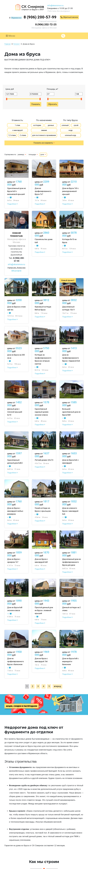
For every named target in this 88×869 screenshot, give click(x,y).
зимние (44, 130)
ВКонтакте (16, 271)
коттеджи (37, 125)
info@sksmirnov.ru (55, 5)
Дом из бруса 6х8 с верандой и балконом (70, 661)
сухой (76, 125)
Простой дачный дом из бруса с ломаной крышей (44, 610)
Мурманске (16, 18)
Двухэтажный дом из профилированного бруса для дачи (71, 562)
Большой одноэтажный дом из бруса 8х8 (71, 412)
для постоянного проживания (44, 135)
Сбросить (52, 104)
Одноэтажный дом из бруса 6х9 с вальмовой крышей (16, 191)
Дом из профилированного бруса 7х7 (43, 191)
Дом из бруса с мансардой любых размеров (15, 511)
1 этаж (17, 125)
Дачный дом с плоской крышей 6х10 (14, 412)
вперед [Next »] (57, 686)
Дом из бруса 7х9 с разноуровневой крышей (70, 191)
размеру (22, 155)
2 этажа (23, 135)
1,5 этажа (12, 135)
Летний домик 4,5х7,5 (44, 460)
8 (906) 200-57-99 (40, 17)
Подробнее (12, 204)
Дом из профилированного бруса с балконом (15, 661)
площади (33, 155)
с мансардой (17, 130)
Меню (10, 35)
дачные (51, 125)
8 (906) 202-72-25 (45, 24)
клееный (65, 125)
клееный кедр (70, 135)
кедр (71, 130)
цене (43, 155)
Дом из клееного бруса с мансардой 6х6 (70, 511)
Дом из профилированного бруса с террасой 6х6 (71, 358)
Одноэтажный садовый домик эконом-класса (41, 412)
